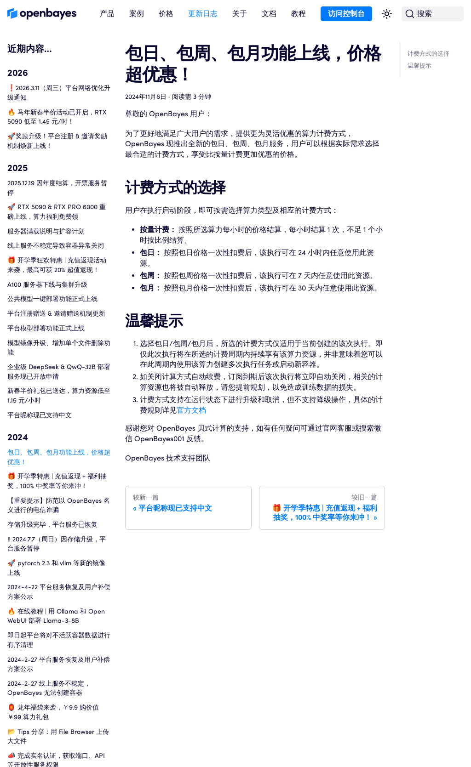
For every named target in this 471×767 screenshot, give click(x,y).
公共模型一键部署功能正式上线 (52, 298)
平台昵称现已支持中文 (39, 415)
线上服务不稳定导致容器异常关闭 (55, 245)
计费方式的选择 (428, 53)
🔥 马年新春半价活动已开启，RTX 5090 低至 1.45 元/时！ (57, 116)
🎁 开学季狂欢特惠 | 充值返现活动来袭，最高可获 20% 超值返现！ (56, 264)
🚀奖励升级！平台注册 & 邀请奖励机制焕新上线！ (57, 140)
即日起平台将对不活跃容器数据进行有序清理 (58, 639)
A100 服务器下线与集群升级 (47, 284)
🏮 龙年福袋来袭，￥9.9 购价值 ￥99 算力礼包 (53, 712)
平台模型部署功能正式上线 (46, 328)
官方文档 (191, 410)
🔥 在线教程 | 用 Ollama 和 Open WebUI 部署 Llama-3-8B (56, 616)
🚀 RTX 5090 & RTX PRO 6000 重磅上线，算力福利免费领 (56, 211)
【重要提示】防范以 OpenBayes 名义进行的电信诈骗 (58, 505)
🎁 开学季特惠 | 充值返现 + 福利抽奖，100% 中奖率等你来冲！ (57, 480)
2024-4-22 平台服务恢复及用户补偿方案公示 (58, 591)
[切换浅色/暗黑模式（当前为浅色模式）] (386, 13)
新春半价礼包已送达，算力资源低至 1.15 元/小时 (58, 395)
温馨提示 (419, 65)
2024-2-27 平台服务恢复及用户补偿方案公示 (58, 664)
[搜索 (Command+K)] (433, 14)
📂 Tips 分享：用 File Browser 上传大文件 (58, 736)
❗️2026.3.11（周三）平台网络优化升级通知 (58, 92)
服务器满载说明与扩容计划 (46, 231)
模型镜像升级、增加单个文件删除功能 (58, 347)
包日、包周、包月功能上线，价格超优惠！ (58, 457)
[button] (107, 14)
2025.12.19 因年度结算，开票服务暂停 (57, 187)
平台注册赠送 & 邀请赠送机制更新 (56, 313)
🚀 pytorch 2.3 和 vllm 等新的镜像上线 (56, 567)
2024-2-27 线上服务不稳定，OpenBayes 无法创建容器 (49, 688)
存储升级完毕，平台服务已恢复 (52, 524)
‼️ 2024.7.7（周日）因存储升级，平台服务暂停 (56, 543)
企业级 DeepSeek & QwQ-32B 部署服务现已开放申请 (58, 371)
